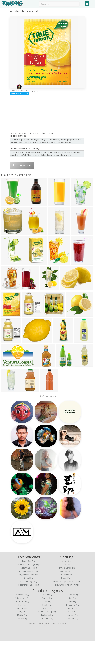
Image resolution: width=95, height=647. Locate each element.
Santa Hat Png (22, 608)
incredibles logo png (28, 577)
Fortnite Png (47, 625)
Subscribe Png (22, 601)
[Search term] (59, 4)
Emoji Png (72, 614)
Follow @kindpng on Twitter (66, 591)
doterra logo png (28, 574)
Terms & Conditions (66, 574)
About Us (66, 567)
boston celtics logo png (29, 571)
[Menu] (87, 3)
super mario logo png (28, 591)
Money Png (73, 601)
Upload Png (66, 584)
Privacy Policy (66, 581)
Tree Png (47, 608)
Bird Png (73, 608)
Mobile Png (22, 621)
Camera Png (47, 604)
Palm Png (47, 601)
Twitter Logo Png (22, 604)
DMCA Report (66, 577)
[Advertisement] (47, 112)
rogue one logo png (28, 581)
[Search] (76, 4)
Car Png (72, 604)
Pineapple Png (72, 611)
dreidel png (28, 584)
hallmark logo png (28, 588)
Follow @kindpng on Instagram (66, 588)
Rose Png (22, 611)
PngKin (22, 618)
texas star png (28, 567)
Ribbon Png (22, 614)
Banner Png (72, 625)
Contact (66, 571)
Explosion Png (47, 621)
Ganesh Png (72, 621)
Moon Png (47, 614)
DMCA (25, 93)
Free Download (22, 165)
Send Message (16, 93)
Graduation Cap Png (47, 618)
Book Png (72, 618)
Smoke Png (47, 611)
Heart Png (22, 625)
